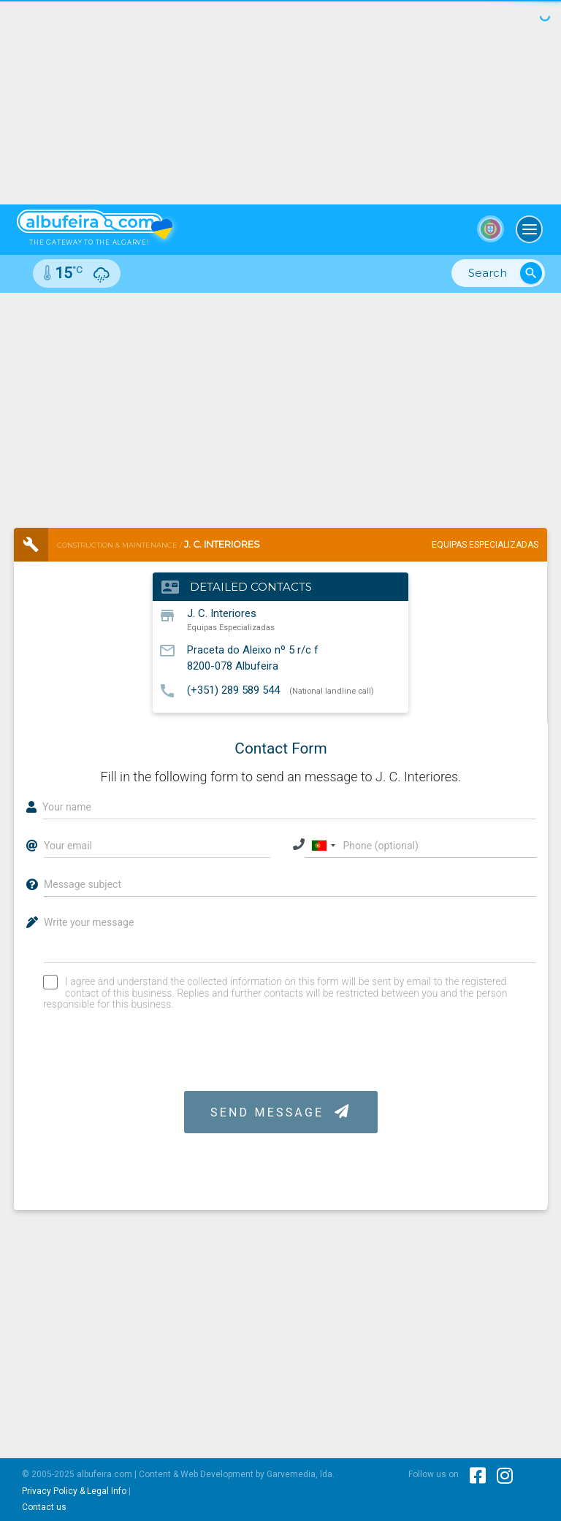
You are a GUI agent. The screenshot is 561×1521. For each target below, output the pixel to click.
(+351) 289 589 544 (233, 690)
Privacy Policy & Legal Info (74, 1491)
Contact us (44, 1507)
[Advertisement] (280, 402)
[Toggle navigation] (529, 229)
